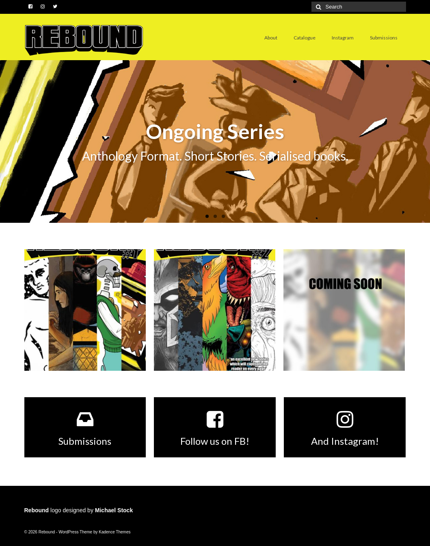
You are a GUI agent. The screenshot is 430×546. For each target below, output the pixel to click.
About (270, 38)
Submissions (384, 38)
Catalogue (304, 38)
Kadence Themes (114, 532)
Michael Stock (114, 510)
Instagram (343, 38)
